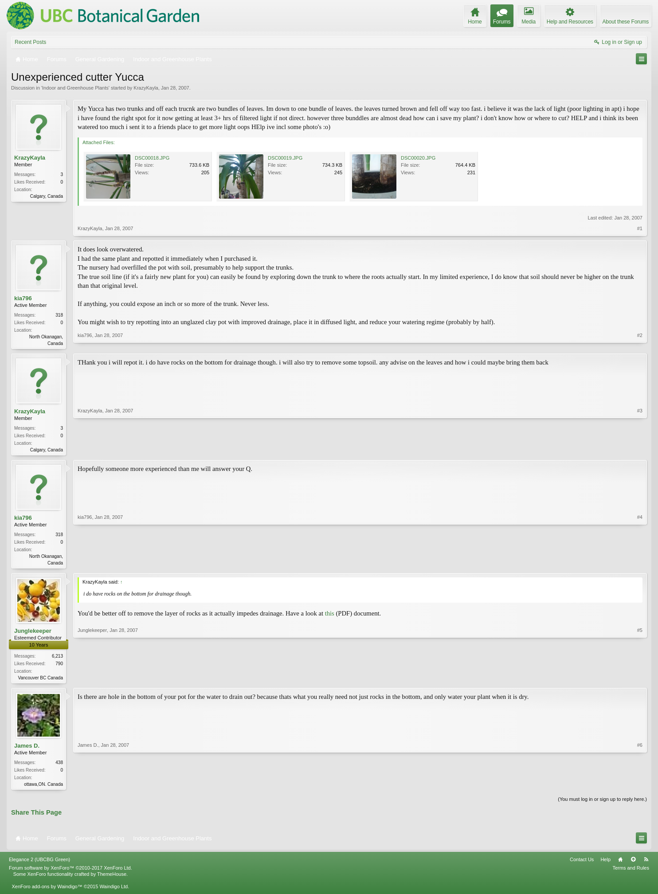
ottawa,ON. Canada (43, 787)
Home (620, 864)
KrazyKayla (145, 87)
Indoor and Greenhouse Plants (75, 87)
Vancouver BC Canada (40, 680)
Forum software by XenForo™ (70, 872)
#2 (639, 342)
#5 (639, 679)
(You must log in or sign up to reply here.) (602, 803)
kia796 (23, 298)
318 (59, 315)
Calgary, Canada (46, 196)
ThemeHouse (111, 878)
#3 (639, 449)
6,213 (57, 658)
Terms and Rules (630, 872)
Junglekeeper (32, 633)
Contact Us (582, 864)
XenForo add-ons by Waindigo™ (47, 891)
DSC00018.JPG (152, 158)
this (329, 616)
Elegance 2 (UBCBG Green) (39, 864)
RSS (646, 864)
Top (633, 864)
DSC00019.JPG (285, 158)
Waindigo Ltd (113, 891)
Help (605, 864)
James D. (26, 748)
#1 (639, 228)
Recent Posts (30, 42)
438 (59, 766)
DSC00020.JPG (418, 158)
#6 (639, 786)
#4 (639, 563)
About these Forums (626, 22)
